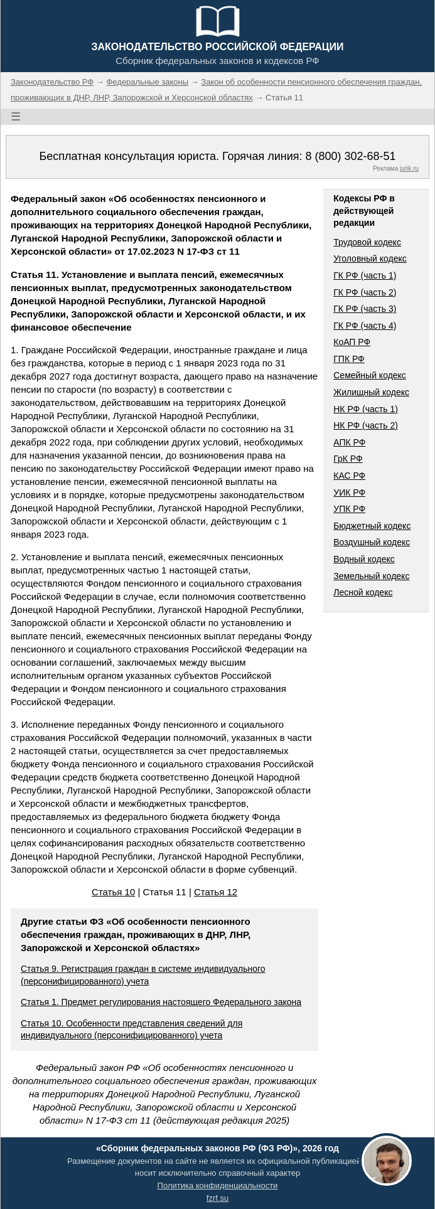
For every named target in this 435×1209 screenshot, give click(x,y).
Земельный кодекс (371, 576)
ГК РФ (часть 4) (364, 326)
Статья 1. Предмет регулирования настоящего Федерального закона (161, 1002)
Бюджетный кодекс (372, 526)
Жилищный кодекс (371, 392)
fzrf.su (217, 1198)
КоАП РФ (351, 342)
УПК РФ (349, 509)
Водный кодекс (364, 559)
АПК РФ (349, 442)
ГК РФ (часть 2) (364, 292)
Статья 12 (215, 892)
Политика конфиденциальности (218, 1185)
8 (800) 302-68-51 (350, 156)
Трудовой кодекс (367, 242)
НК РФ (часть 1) (365, 409)
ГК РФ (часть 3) (364, 309)
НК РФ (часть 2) (365, 425)
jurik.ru (409, 168)
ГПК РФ (349, 359)
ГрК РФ (347, 459)
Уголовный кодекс (370, 258)
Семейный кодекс (369, 375)
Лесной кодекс (362, 592)
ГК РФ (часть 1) (364, 275)
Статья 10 (113, 892)
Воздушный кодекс (371, 542)
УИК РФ (349, 492)
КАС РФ (349, 476)
